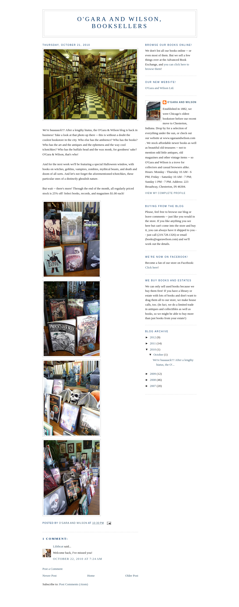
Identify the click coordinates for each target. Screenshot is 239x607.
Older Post (131, 575)
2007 (153, 386)
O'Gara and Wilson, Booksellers (119, 22)
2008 (153, 380)
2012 (153, 337)
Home (91, 575)
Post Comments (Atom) (73, 584)
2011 (153, 343)
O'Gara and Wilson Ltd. (159, 88)
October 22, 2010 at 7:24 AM (77, 559)
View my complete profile (165, 193)
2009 (153, 373)
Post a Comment (52, 569)
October (159, 354)
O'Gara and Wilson (182, 102)
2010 (153, 349)
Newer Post (49, 575)
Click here (151, 267)
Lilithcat (58, 546)
